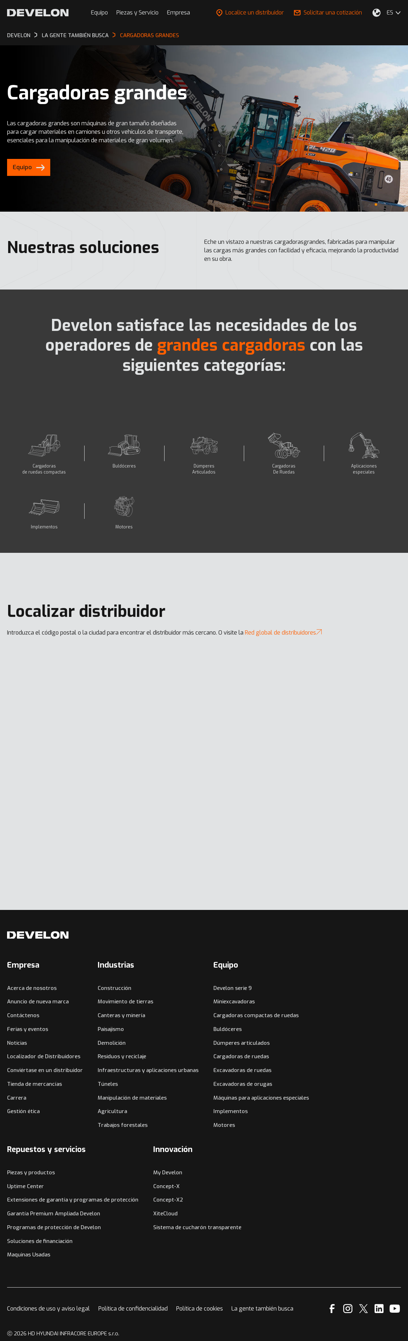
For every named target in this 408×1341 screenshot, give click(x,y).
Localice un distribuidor (250, 12)
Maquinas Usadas (28, 1254)
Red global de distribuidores (283, 632)
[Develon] (38, 13)
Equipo (99, 12)
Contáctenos (23, 1015)
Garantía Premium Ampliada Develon (53, 1213)
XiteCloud (165, 1213)
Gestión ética (23, 1111)
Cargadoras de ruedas (241, 1056)
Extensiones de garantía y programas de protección (72, 1199)
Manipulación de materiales (132, 1097)
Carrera (16, 1097)
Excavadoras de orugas (242, 1084)
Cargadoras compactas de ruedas (256, 1015)
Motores (224, 1125)
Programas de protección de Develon (54, 1227)
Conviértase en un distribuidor (45, 1070)
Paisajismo (111, 1029)
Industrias (116, 965)
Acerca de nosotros (32, 988)
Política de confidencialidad (133, 1308)
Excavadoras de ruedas (242, 1070)
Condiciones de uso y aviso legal (48, 1308)
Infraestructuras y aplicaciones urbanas (148, 1070)
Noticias (17, 1043)
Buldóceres (227, 1029)
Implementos (230, 1111)
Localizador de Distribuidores (43, 1056)
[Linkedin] (379, 1308)
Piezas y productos (31, 1172)
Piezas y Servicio (137, 12)
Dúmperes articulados (241, 1043)
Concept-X (166, 1186)
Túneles (108, 1084)
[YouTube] (395, 1308)
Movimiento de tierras (125, 1001)
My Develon (167, 1172)
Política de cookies (199, 1308)
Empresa (178, 12)
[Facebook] (332, 1308)
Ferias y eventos (27, 1029)
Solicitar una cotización (328, 12)
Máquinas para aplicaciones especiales (261, 1097)
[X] (363, 1308)
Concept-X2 (168, 1199)
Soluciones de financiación (40, 1241)
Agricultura (112, 1111)
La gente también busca (262, 1308)
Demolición (112, 1043)
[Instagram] (347, 1308)
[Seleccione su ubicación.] (376, 12)
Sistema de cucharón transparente (197, 1227)
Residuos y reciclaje (122, 1056)
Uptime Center (25, 1186)
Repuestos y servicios (46, 1149)
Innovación (172, 1149)
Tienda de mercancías (34, 1084)
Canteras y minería (121, 1015)
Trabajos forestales (123, 1125)
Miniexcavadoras (234, 1001)
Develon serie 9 (232, 988)
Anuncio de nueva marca (38, 1001)
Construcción (114, 988)
